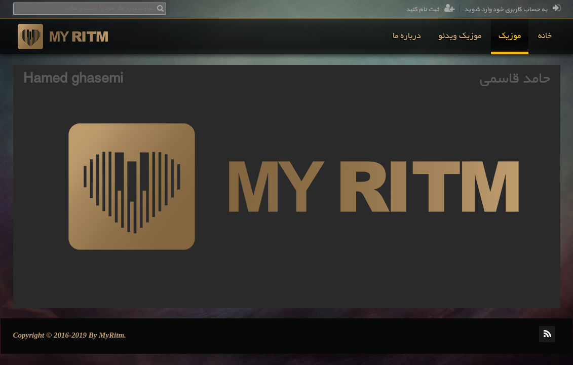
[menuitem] (544, 36)
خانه (545, 36)
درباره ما (407, 36)
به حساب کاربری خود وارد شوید (512, 10)
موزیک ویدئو (459, 36)
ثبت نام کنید (430, 10)
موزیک (510, 36)
